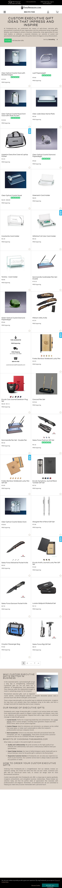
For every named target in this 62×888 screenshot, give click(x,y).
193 (9, 40)
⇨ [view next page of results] (38, 663)
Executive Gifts (19, 40)
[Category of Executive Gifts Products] (31, 30)
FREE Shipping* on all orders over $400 (14, 2)
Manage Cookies (35, 885)
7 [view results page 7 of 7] (34, 663)
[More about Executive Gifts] (31, 729)
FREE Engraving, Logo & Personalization (47, 2)
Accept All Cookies (50, 885)
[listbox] (53, 39)
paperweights (27, 734)
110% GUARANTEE (31, 2)
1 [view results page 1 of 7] (23, 663)
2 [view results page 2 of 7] (27, 663)
